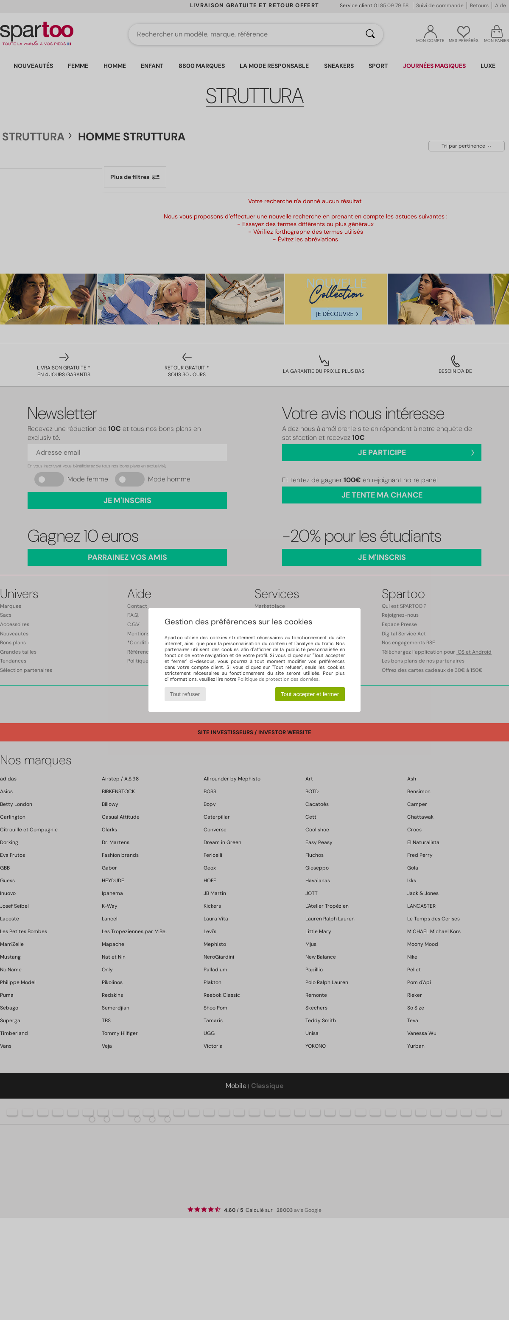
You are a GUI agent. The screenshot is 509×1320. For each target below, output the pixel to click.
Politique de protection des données (278, 679)
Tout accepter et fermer (310, 694)
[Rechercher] (370, 34)
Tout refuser (185, 694)
